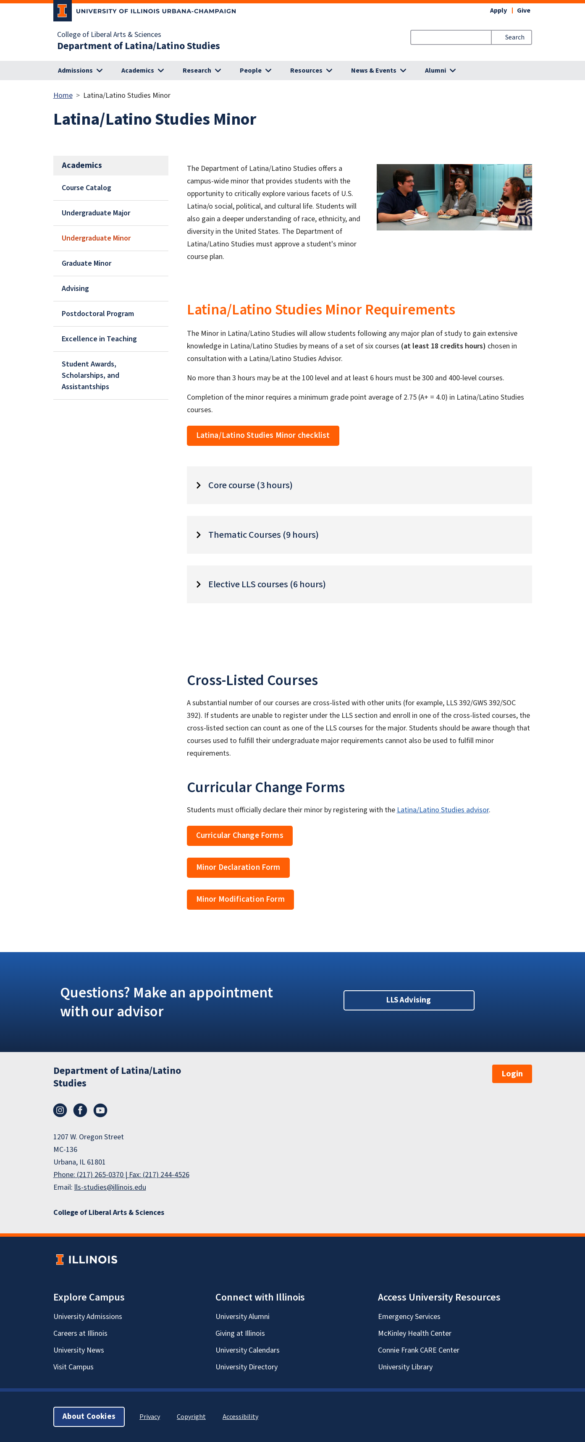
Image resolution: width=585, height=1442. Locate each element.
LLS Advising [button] (408, 1000)
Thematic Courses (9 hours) (263, 535)
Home (63, 95)
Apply (498, 10)
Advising (75, 288)
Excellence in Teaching (99, 339)
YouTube (100, 1110)
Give (523, 10)
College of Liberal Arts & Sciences (109, 35)
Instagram (60, 1110)
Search (515, 37)
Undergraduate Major (96, 213)
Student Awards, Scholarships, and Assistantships (90, 375)
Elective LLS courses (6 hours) (267, 584)
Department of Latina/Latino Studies (138, 46)
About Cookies (89, 1416)
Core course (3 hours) (250, 485)
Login (512, 1074)
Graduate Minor (86, 263)
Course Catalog (86, 188)
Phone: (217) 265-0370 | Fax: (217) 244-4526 (121, 1175)
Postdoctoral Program (98, 314)
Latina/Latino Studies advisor (443, 810)
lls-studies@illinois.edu (110, 1187)
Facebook (80, 1110)
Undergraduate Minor (96, 238)
